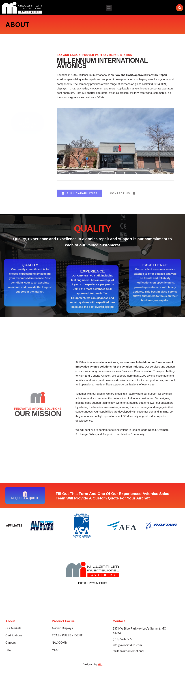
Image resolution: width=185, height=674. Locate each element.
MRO (55, 649)
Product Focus (63, 621)
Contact (119, 621)
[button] (109, 8)
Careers (10, 642)
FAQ (8, 649)
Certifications (13, 635)
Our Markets (13, 628)
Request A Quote (27, 95)
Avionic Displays (62, 628)
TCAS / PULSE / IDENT (67, 635)
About (10, 621)
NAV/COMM (60, 642)
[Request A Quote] (27, 90)
